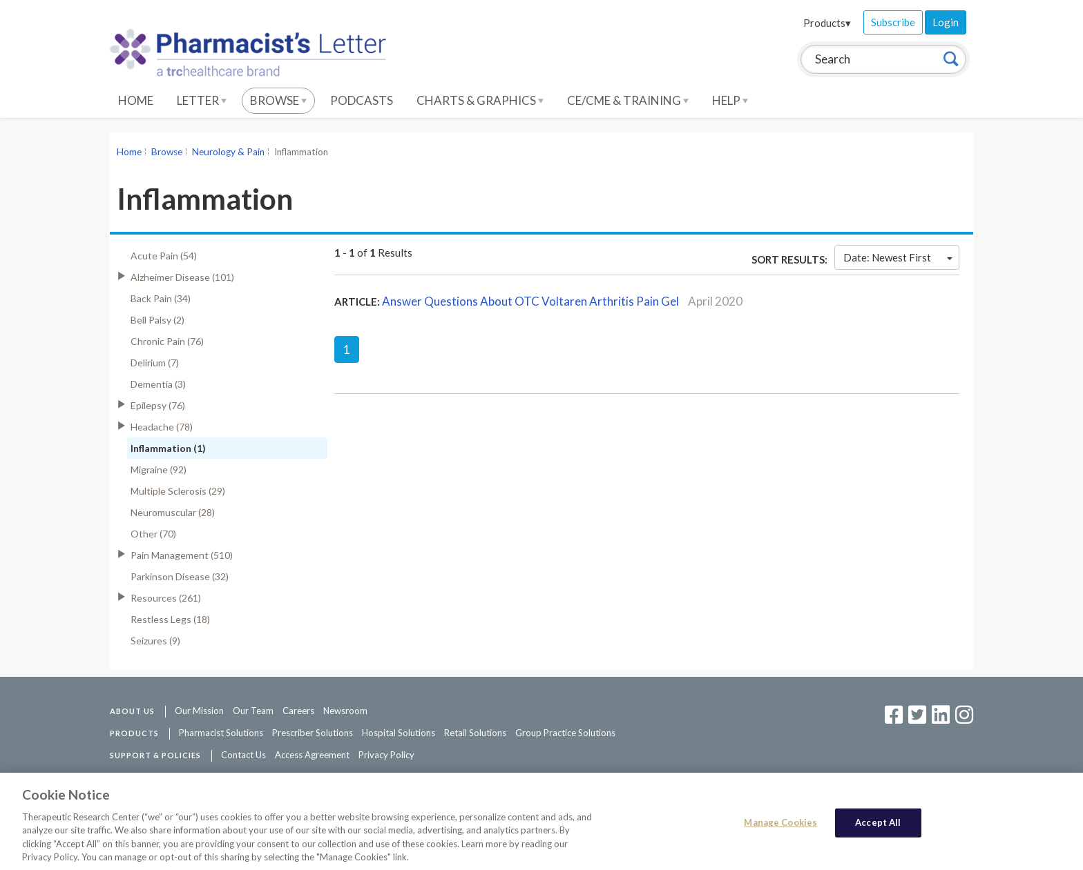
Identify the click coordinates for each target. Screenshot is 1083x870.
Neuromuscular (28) (173, 512)
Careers (298, 710)
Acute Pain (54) (164, 255)
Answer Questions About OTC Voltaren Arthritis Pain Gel (530, 301)
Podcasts (361, 100)
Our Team (253, 710)
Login (945, 22)
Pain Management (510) (182, 555)
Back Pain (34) (161, 298)
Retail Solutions (475, 732)
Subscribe (893, 22)
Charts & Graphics (480, 100)
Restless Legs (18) (170, 619)
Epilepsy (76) (158, 405)
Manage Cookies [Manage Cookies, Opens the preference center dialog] (780, 826)
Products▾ (827, 23)
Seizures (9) (155, 640)
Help (730, 100)
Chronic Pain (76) (167, 341)
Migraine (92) (158, 469)
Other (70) (153, 534)
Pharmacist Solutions (221, 732)
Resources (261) (166, 598)
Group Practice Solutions (565, 732)
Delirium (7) (155, 362)
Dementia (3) (158, 384)
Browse (278, 100)
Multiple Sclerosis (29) (178, 491)
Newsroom (345, 710)
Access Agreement (312, 754)
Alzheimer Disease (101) (182, 277)
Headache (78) (162, 427)
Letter (202, 100)
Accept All (878, 826)
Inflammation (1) (168, 448)
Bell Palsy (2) (157, 320)
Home (135, 100)
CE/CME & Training (628, 100)
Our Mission (199, 710)
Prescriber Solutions (312, 732)
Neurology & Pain (228, 151)
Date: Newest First (897, 257)
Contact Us (243, 754)
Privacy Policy (386, 754)
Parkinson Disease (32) (180, 576)
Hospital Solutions (398, 732)
